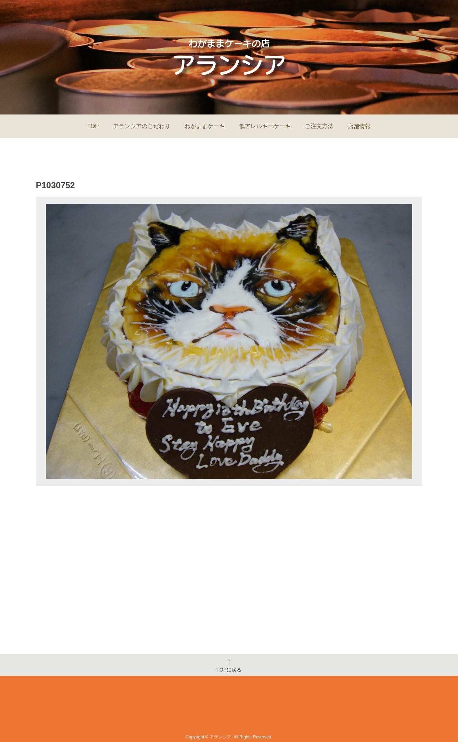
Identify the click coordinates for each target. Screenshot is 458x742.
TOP (93, 126)
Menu (225, 712)
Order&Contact (293, 712)
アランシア (220, 736)
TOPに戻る (229, 665)
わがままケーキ (205, 126)
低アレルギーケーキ (265, 126)
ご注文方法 (319, 126)
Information (189, 712)
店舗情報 (359, 126)
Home (153, 712)
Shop (253, 712)
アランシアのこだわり (141, 126)
